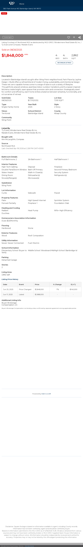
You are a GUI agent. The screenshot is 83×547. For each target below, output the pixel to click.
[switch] (68, 37)
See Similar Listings (64, 62)
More (21, 4)
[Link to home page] (11, 3)
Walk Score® (46, 394)
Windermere (29, 546)
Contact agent (8, 37)
